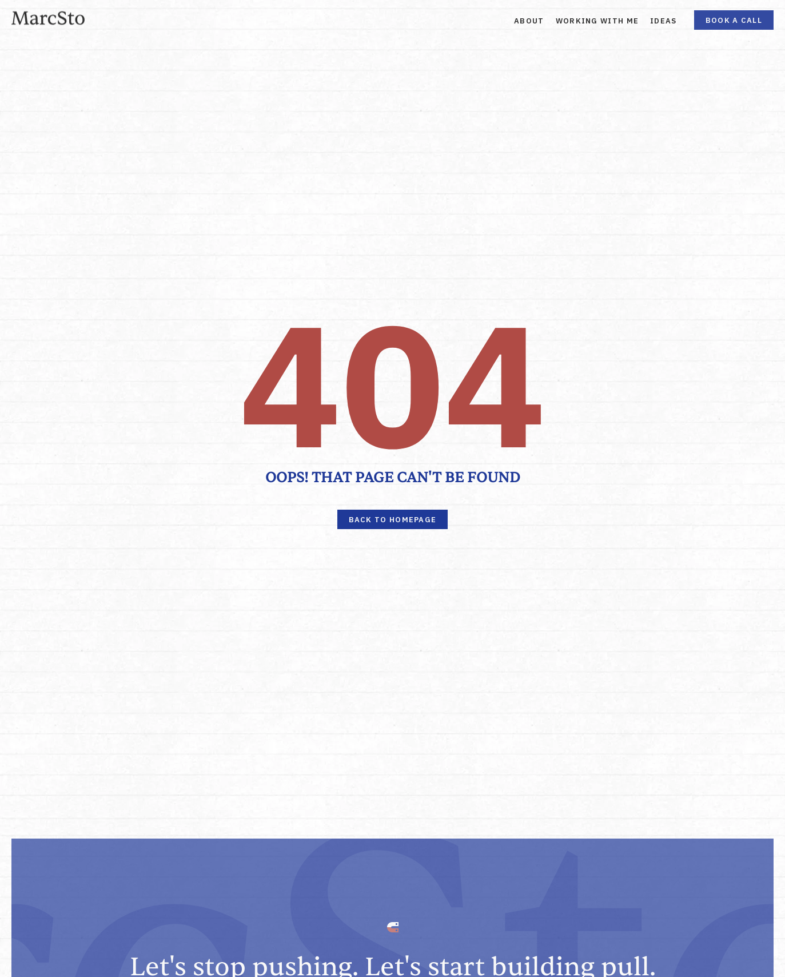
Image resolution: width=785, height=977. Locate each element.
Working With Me (597, 21)
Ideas (663, 21)
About (529, 21)
